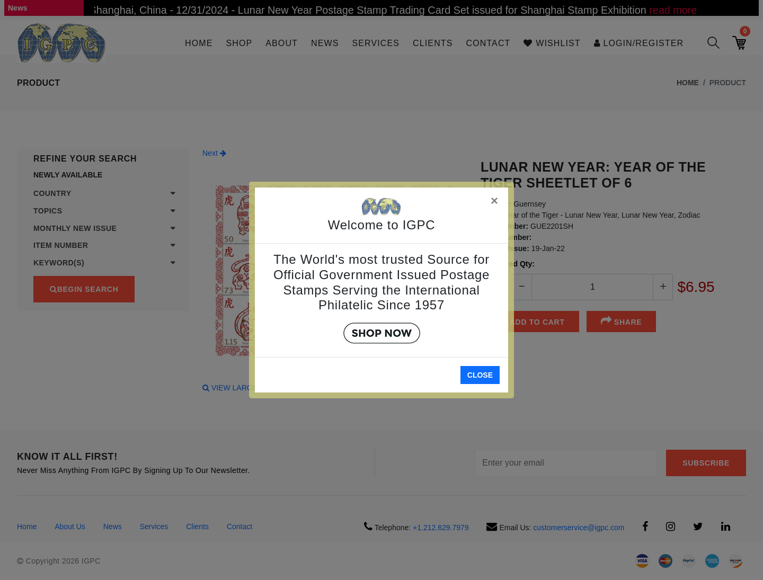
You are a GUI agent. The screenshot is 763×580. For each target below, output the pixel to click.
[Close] (494, 199)
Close (480, 375)
